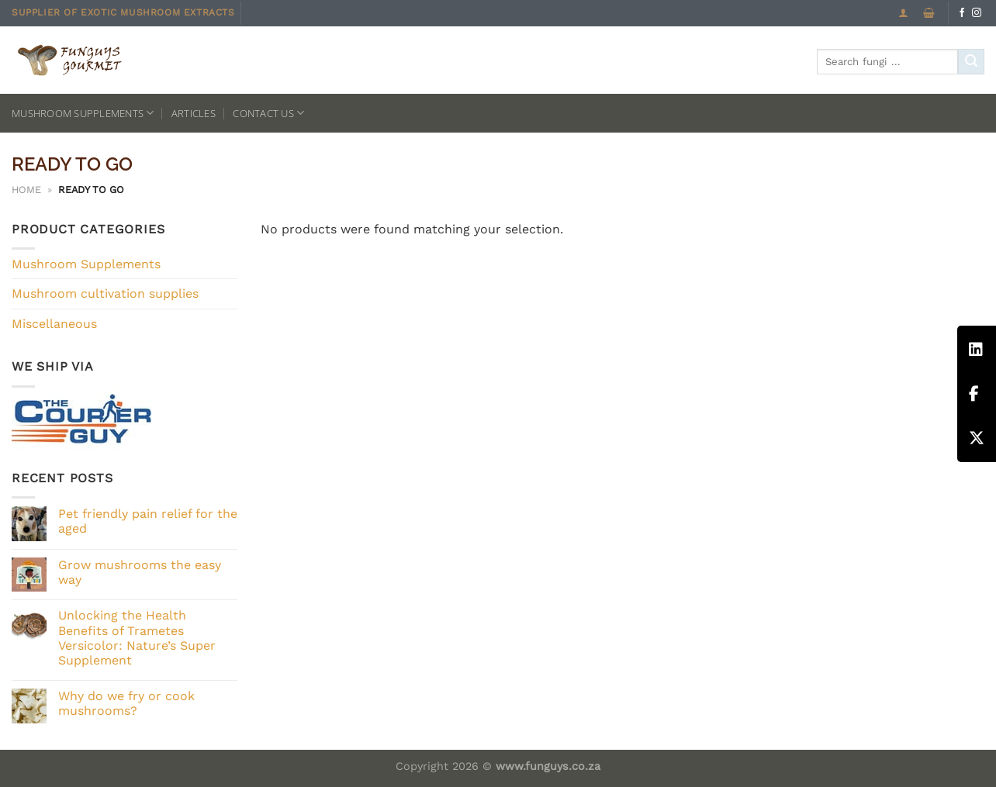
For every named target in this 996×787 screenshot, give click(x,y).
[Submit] (971, 62)
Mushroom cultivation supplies (105, 293)
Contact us (268, 112)
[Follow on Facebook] (962, 13)
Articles (193, 113)
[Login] (903, 12)
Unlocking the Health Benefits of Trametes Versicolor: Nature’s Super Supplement (137, 638)
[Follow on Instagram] (976, 13)
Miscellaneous (54, 323)
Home (26, 189)
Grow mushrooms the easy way (139, 572)
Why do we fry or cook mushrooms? (126, 703)
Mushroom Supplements (83, 112)
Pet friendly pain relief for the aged (147, 521)
